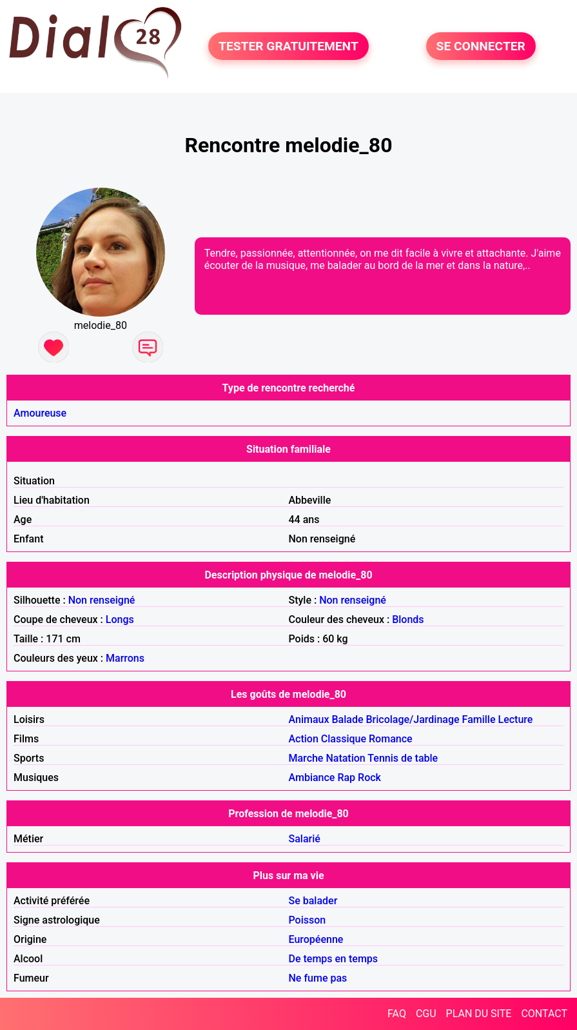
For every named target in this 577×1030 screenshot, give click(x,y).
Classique (343, 739)
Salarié (304, 839)
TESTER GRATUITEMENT (288, 46)
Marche (306, 758)
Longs (120, 619)
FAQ (396, 1013)
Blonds (408, 619)
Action (303, 739)
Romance (391, 739)
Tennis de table (402, 758)
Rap (346, 777)
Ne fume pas (318, 978)
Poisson (307, 920)
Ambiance (312, 777)
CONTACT (544, 1013)
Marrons (125, 658)
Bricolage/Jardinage (412, 719)
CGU (426, 1013)
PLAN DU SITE (479, 1013)
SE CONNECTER (480, 46)
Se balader (313, 901)
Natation (345, 758)
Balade (347, 719)
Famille (479, 719)
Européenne (316, 939)
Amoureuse (40, 413)
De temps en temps (333, 959)
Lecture (515, 719)
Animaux (309, 719)
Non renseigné (101, 600)
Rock (369, 777)
